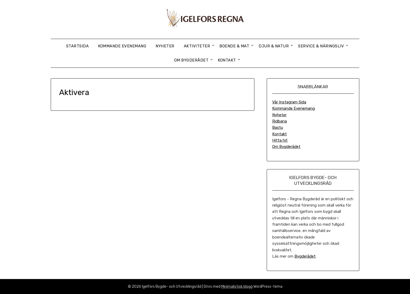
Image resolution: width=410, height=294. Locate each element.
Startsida (77, 46)
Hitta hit (280, 140)
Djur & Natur (274, 46)
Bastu (277, 127)
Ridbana (279, 121)
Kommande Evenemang (122, 46)
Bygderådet (305, 256)
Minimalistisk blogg (237, 286)
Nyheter (165, 46)
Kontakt (227, 60)
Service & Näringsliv (321, 46)
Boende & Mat (234, 46)
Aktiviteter (197, 46)
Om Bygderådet (191, 60)
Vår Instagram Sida (289, 102)
